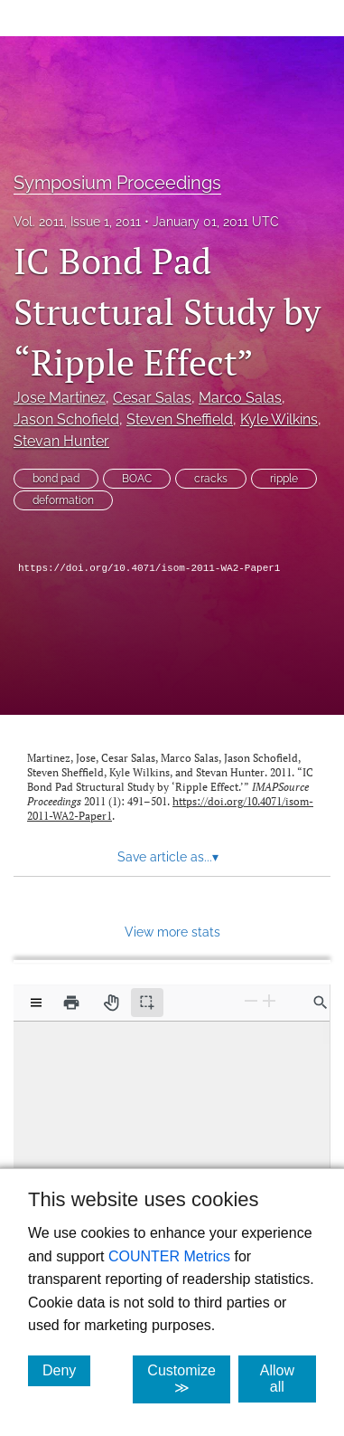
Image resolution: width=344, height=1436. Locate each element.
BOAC (137, 478)
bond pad (56, 478)
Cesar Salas (152, 397)
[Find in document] (320, 1002)
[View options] (36, 1002)
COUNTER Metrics (169, 1256)
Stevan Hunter (61, 441)
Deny (66, 1370)
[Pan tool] (111, 1002)
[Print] (71, 1002)
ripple (284, 478)
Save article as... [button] (167, 857)
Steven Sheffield (179, 419)
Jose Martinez (60, 397)
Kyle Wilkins (279, 419)
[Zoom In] (269, 1001)
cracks (211, 478)
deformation (63, 500)
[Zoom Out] (251, 1001)
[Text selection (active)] (147, 1002)
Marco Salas (240, 397)
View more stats (172, 931)
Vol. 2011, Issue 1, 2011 (77, 221)
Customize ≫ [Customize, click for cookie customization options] (188, 1379)
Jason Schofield (66, 419)
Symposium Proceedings (117, 183)
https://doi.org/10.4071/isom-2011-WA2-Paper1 (149, 568)
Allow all (288, 1378)
